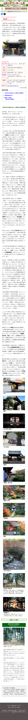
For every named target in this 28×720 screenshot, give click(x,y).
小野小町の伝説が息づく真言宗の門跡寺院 (14, 93)
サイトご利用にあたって (14, 705)
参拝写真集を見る (9, 95)
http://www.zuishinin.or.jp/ (13, 85)
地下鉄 (8, 72)
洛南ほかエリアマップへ (14, 11)
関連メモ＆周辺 (14, 98)
